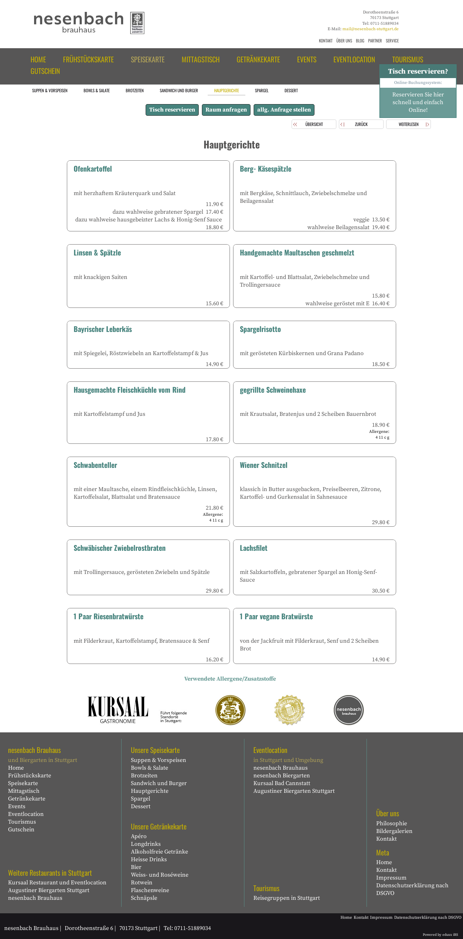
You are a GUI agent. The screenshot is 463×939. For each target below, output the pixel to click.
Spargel (140, 798)
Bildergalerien (394, 831)
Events (16, 806)
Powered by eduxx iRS (440, 935)
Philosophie (391, 823)
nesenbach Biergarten (281, 775)
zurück (361, 124)
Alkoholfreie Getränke (159, 851)
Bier (136, 867)
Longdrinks (146, 844)
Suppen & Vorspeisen (158, 760)
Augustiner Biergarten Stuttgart (48, 890)
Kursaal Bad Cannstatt (281, 783)
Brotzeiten (144, 775)
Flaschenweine (150, 890)
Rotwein (141, 882)
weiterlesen (409, 124)
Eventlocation (26, 814)
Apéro (139, 836)
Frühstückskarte (29, 775)
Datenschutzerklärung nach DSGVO (412, 889)
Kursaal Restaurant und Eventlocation (57, 882)
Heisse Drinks (149, 859)
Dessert (140, 806)
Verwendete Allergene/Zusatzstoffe (230, 679)
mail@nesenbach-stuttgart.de (370, 28)
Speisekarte (23, 783)
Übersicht (314, 124)
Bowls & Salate (149, 768)
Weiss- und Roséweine (159, 875)
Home (16, 768)
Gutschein (21, 829)
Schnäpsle (144, 898)
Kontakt (386, 839)
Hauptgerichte (149, 791)
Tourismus (22, 822)
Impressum (391, 877)
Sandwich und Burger (159, 783)
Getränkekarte (26, 798)
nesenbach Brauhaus (35, 898)
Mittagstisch (24, 791)
